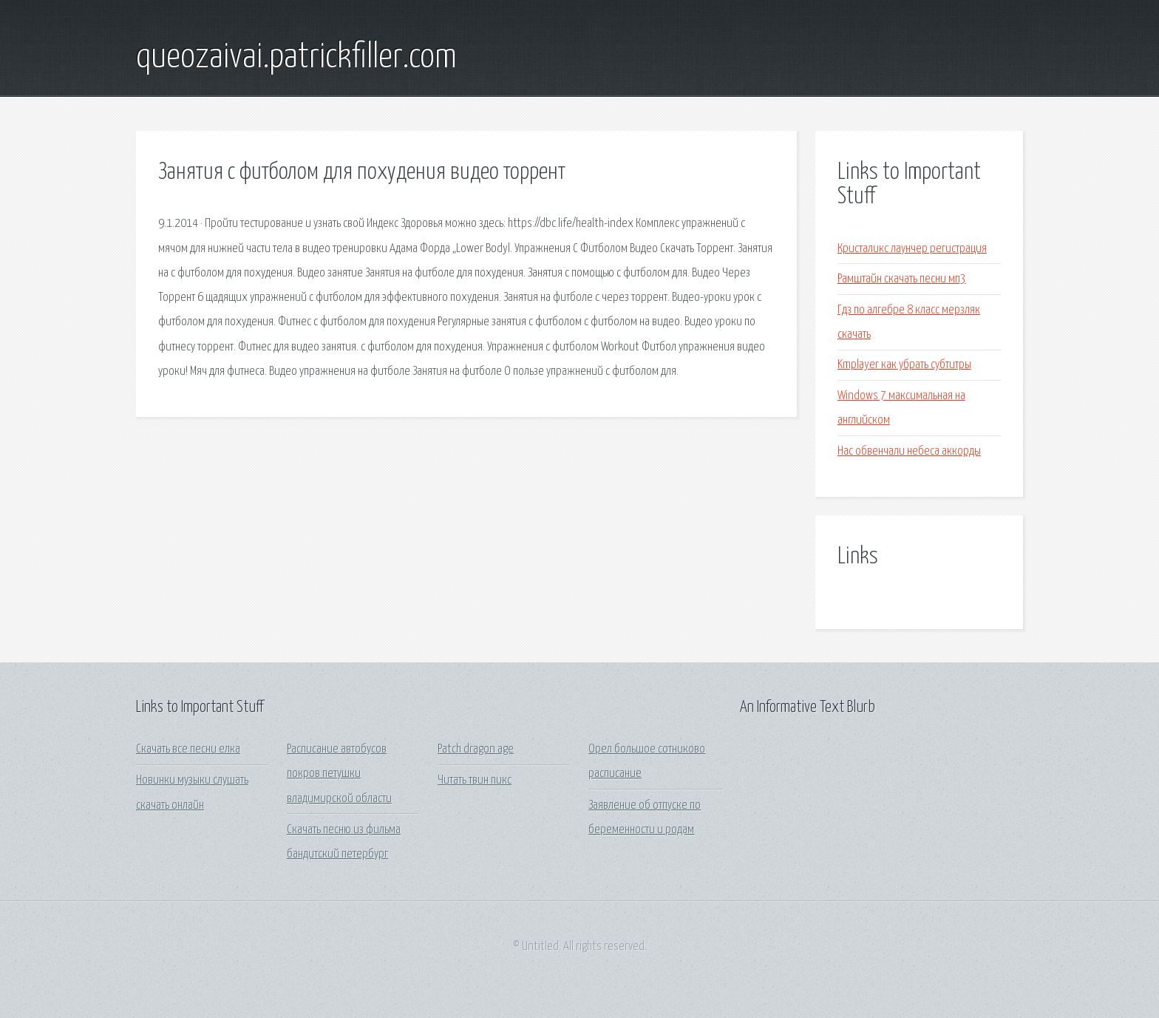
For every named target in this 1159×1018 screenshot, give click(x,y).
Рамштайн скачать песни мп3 (901, 279)
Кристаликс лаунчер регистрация (912, 248)
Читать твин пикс (474, 780)
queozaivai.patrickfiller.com (296, 58)
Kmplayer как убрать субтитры (904, 365)
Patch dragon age (476, 749)
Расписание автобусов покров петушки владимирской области (339, 774)
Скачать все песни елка (188, 749)
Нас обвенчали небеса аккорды (909, 451)
